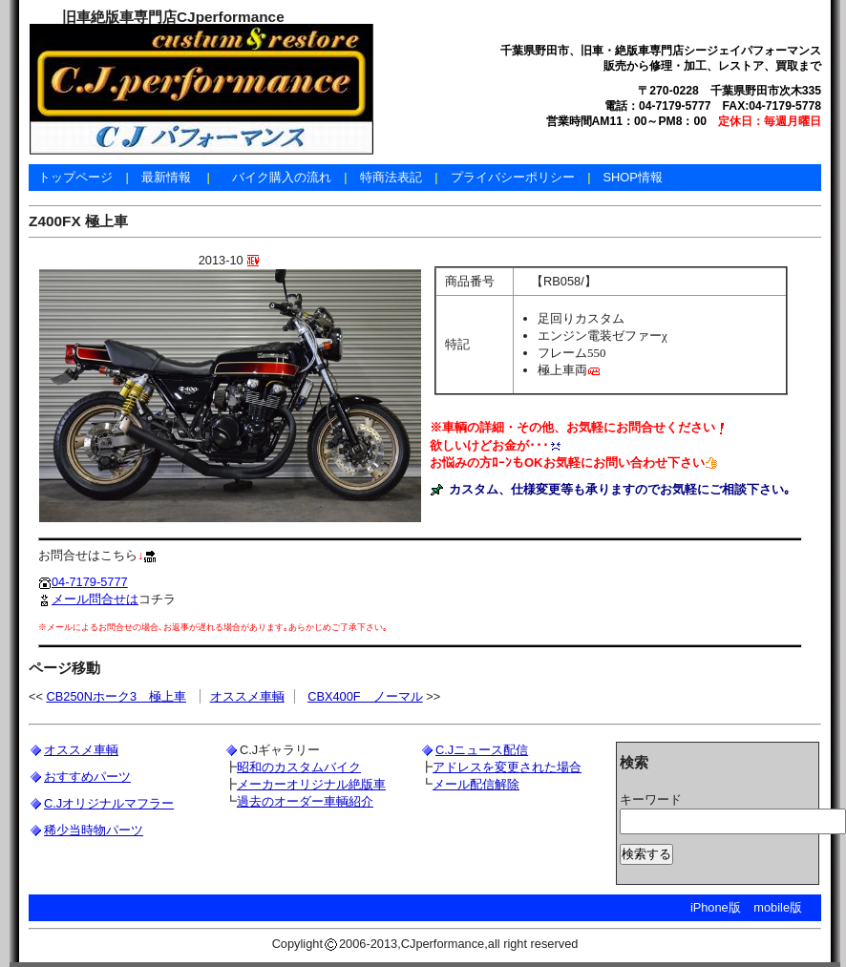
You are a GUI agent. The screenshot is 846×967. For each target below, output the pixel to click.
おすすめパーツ (87, 776)
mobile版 (777, 907)
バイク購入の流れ (281, 177)
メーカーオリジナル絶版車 (311, 784)
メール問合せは (88, 599)
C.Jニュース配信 (481, 750)
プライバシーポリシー (513, 177)
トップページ (75, 177)
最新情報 (166, 177)
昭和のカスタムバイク (299, 767)
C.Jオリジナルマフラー (109, 803)
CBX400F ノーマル (364, 696)
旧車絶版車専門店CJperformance (173, 17)
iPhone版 (715, 907)
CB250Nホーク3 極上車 (117, 696)
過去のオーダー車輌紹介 (305, 801)
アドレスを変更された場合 (507, 767)
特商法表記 (391, 177)
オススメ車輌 (247, 696)
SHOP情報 (632, 177)
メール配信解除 (476, 784)
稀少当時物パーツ (93, 830)
